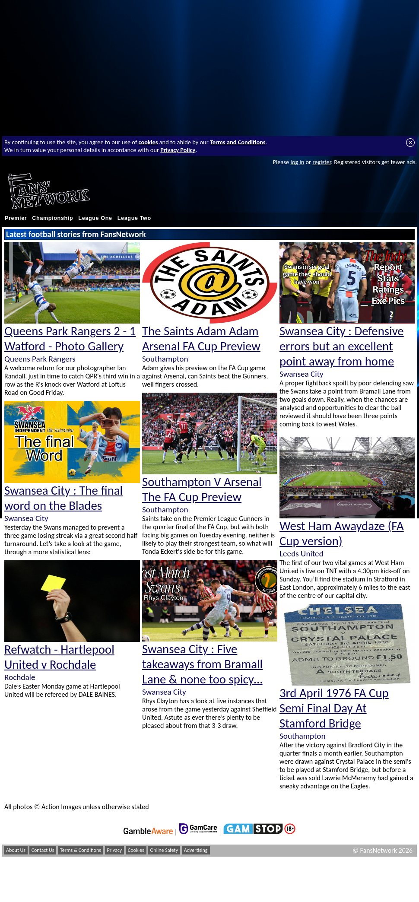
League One (95, 218)
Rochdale (19, 677)
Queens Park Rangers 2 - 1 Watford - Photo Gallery (70, 339)
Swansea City (26, 518)
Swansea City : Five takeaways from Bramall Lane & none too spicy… (202, 664)
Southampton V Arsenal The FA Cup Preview (202, 489)
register (321, 162)
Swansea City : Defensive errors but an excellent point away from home (341, 346)
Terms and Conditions (238, 142)
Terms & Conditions (80, 850)
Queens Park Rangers (39, 359)
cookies (148, 142)
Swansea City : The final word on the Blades (63, 498)
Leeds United (301, 554)
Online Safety (164, 850)
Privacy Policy (177, 150)
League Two (134, 218)
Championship (52, 218)
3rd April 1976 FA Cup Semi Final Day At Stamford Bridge (334, 708)
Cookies (136, 850)
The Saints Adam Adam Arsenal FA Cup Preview (201, 339)
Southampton (165, 359)
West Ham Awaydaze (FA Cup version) (341, 533)
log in (297, 162)
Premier (16, 218)
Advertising (196, 850)
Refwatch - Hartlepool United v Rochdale (59, 657)
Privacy (114, 850)
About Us (15, 850)
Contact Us (43, 850)
